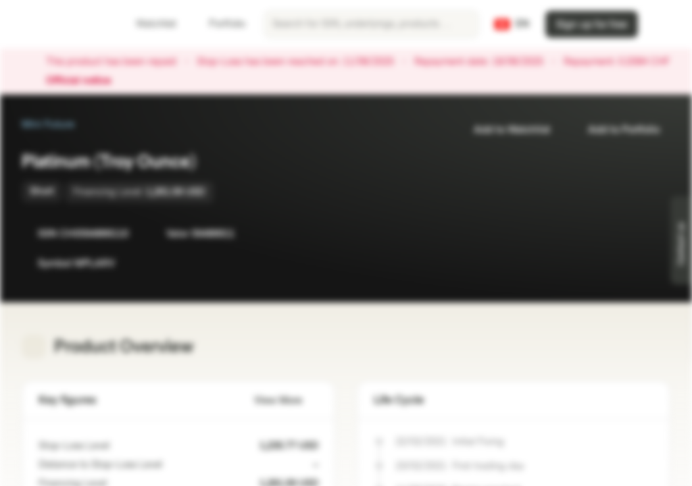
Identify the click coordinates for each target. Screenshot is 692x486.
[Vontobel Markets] (58, 24)
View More (286, 400)
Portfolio (219, 24)
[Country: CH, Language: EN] (512, 24)
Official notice (85, 81)
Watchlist (148, 24)
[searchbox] (371, 24)
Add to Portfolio (616, 130)
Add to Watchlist (504, 130)
